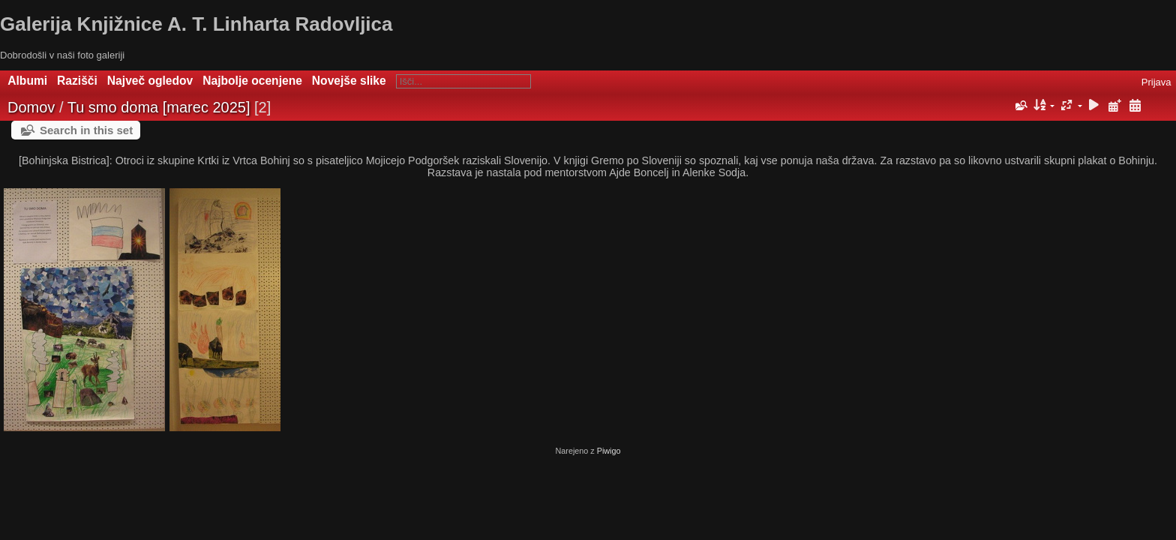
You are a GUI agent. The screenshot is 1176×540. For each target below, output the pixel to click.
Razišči (77, 80)
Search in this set (86, 130)
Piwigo (609, 450)
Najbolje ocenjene (252, 80)
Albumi (27, 80)
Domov (31, 107)
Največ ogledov (150, 80)
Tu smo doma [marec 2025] (159, 107)
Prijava (1157, 82)
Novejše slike (349, 80)
